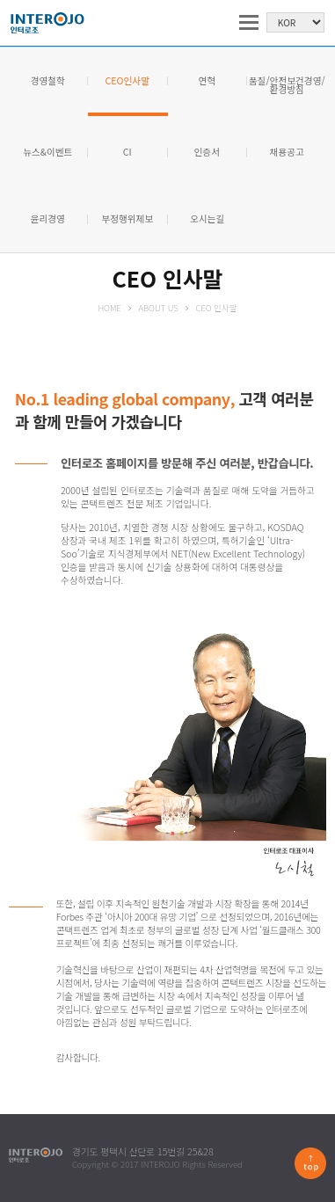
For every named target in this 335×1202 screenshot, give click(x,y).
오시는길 (207, 219)
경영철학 (48, 81)
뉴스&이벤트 (47, 152)
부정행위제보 (127, 219)
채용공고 (287, 152)
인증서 (207, 152)
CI (127, 152)
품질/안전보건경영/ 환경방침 (287, 85)
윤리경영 (48, 219)
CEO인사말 (127, 81)
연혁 (206, 81)
